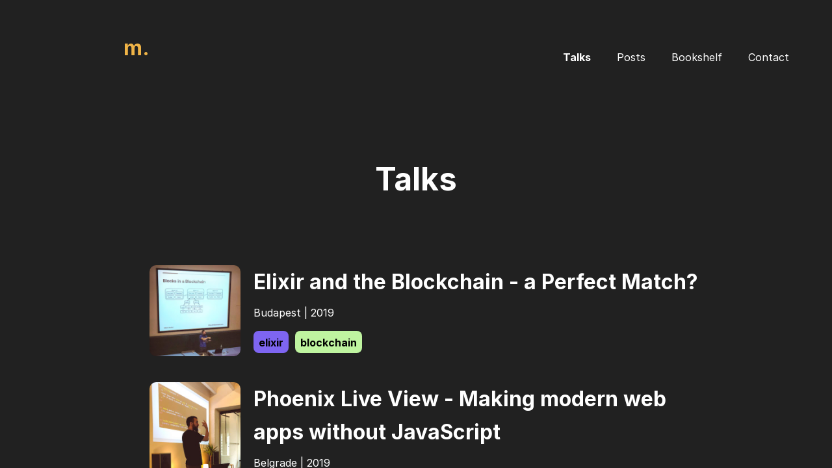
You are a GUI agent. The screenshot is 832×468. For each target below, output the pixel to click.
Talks (577, 57)
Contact (768, 57)
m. (137, 47)
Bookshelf (696, 57)
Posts (631, 57)
